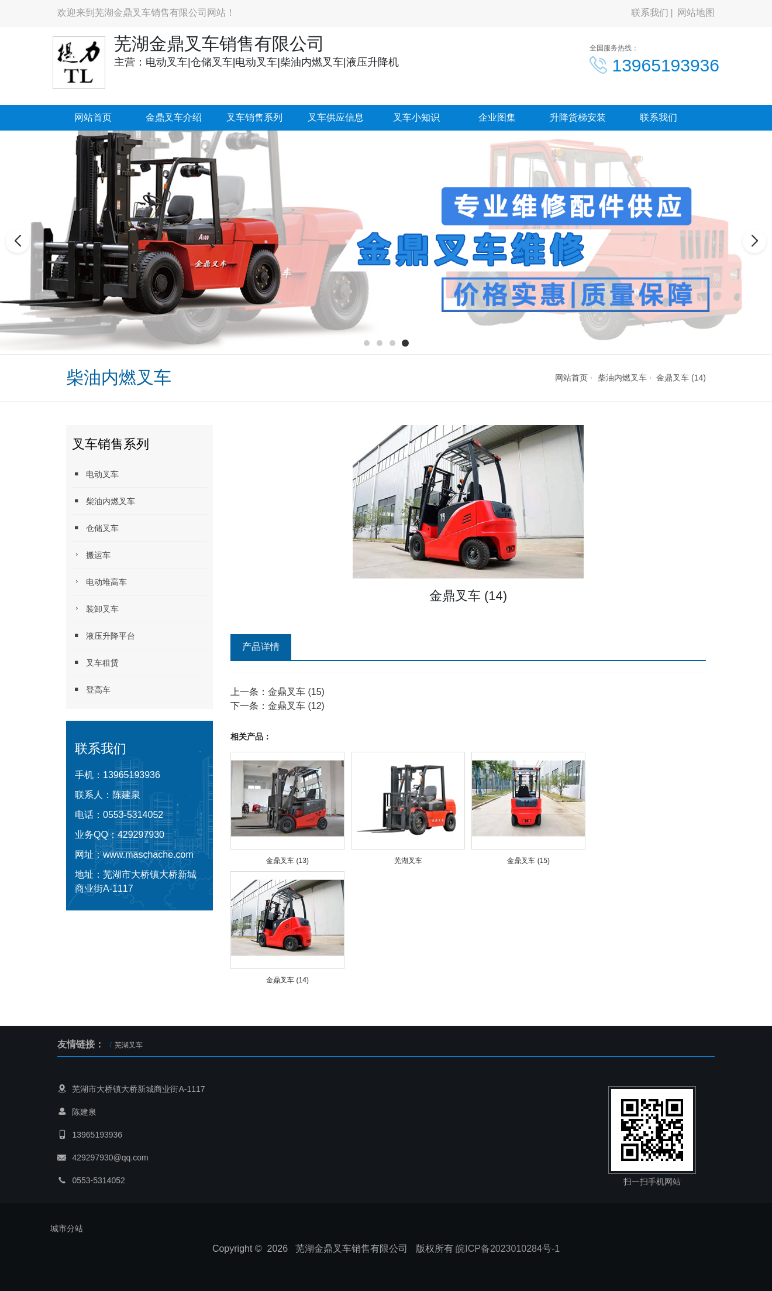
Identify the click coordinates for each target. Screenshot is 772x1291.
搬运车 (91, 555)
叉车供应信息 (336, 117)
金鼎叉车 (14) (681, 377)
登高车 (91, 689)
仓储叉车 (95, 528)
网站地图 (696, 13)
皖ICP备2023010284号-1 (508, 1249)
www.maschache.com (148, 854)
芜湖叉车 (408, 861)
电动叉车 (95, 474)
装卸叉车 (95, 609)
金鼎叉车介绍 (174, 117)
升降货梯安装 (578, 117)
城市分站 (66, 1228)
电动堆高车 (99, 582)
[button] (367, 343)
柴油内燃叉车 (622, 377)
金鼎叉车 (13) (287, 861)
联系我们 (649, 13)
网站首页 (93, 117)
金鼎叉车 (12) (296, 706)
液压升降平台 (103, 636)
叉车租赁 (95, 662)
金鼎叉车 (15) (296, 692)
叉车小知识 (416, 117)
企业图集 (497, 117)
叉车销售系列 (254, 117)
